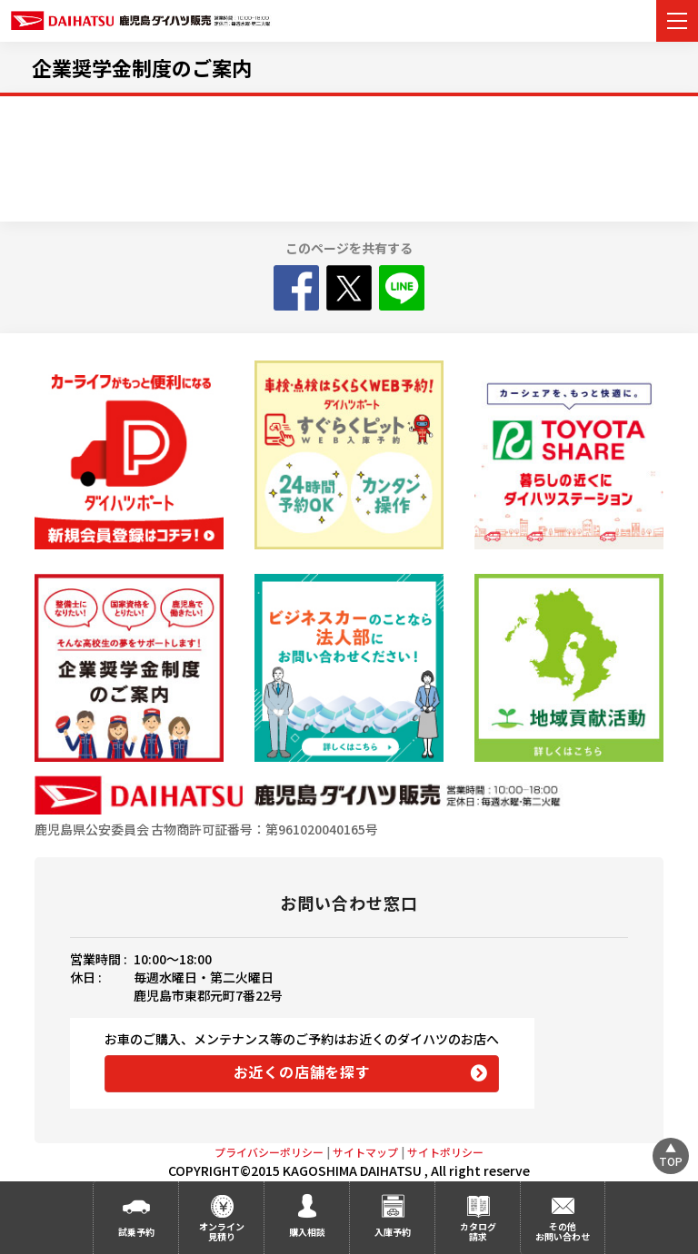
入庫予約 (392, 1232)
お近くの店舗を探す (302, 1071)
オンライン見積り (221, 1231)
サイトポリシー (445, 1152)
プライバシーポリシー (269, 1152)
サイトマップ (365, 1152)
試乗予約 (136, 1232)
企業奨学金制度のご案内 (142, 67)
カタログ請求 (478, 1231)
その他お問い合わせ (562, 1231)
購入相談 (307, 1232)
